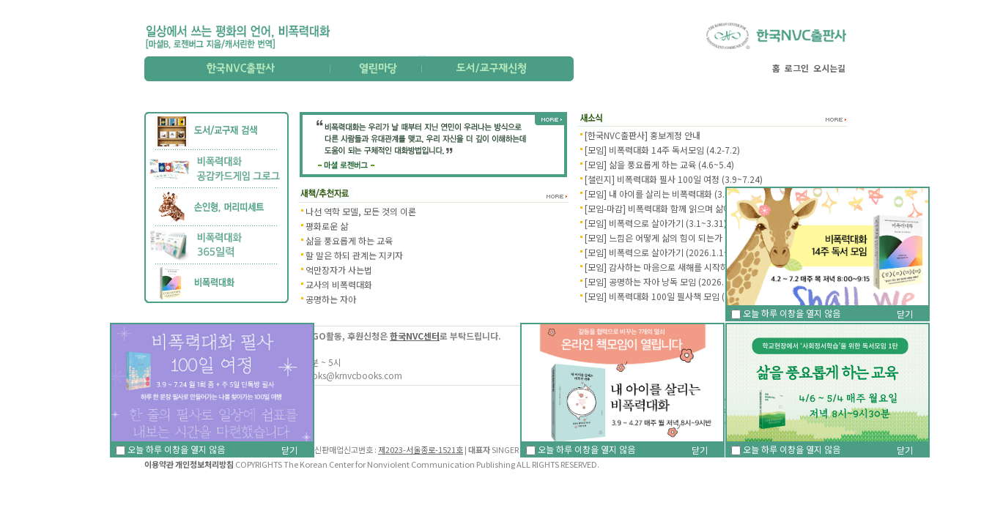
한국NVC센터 (415, 335)
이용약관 (159, 464)
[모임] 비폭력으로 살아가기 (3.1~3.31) (656, 223)
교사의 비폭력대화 (339, 284)
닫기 (700, 450)
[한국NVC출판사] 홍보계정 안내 (642, 135)
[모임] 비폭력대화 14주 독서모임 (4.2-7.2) (662, 149)
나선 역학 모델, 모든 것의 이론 (361, 211)
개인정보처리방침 (204, 464)
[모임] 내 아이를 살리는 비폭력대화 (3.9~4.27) (670, 193)
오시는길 (829, 67)
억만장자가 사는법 (339, 270)
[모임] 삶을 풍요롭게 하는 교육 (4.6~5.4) (659, 164)
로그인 (797, 67)
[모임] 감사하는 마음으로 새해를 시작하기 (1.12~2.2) (682, 267)
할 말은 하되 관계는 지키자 (354, 255)
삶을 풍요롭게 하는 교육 (349, 240)
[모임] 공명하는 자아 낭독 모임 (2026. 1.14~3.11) (677, 281)
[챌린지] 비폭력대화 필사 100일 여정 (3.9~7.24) (674, 179)
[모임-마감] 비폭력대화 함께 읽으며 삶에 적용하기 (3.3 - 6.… (695, 208)
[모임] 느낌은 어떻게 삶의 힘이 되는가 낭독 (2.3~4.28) (684, 237)
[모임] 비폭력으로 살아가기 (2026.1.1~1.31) (667, 252)
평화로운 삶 (327, 226)
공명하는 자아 (331, 299)
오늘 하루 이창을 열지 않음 (580, 449)
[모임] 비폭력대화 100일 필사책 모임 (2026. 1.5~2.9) (683, 296)
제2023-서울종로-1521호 (420, 449)
